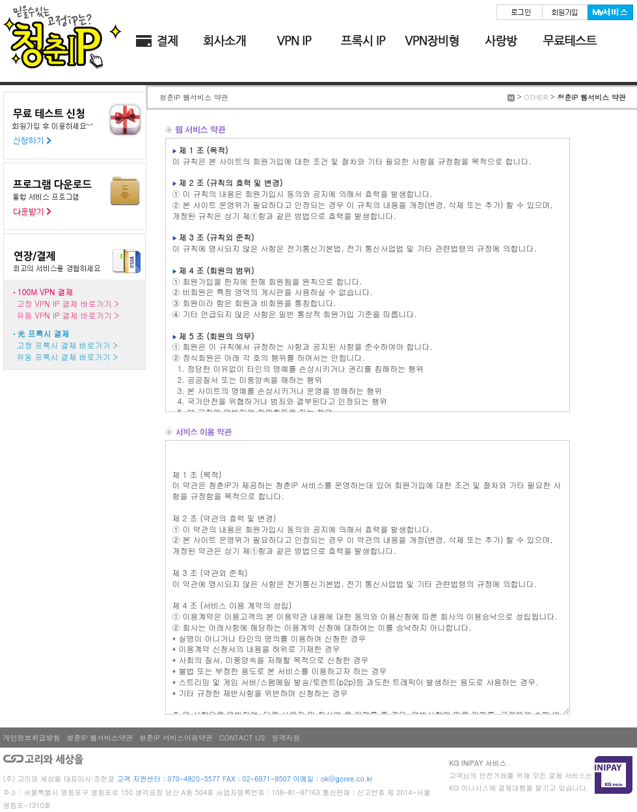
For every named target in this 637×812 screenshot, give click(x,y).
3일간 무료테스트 (74, 125)
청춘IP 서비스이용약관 (176, 737)
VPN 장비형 (432, 41)
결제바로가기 (156, 41)
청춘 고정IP (294, 41)
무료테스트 (569, 41)
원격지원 (285, 737)
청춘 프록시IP (363, 41)
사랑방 (501, 41)
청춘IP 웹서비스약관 (100, 737)
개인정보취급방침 (32, 737)
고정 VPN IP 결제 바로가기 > (68, 303)
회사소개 (225, 41)
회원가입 (565, 12)
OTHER (536, 97)
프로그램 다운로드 (74, 196)
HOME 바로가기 (62, 36)
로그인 (519, 12)
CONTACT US (242, 737)
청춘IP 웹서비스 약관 (591, 97)
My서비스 (610, 12)
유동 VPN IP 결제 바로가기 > (68, 315)
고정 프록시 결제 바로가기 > (67, 344)
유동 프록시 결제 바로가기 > (67, 356)
